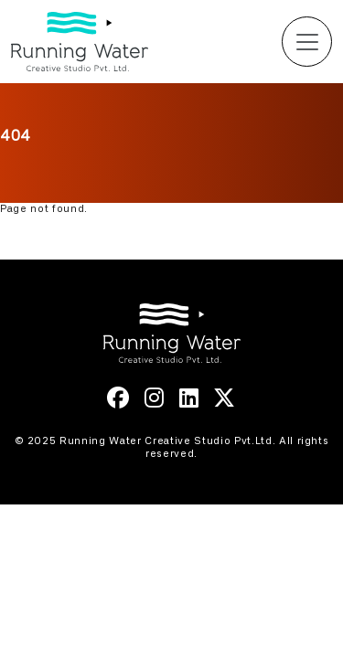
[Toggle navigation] (307, 41)
